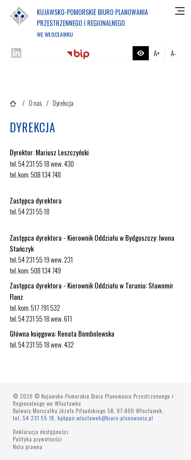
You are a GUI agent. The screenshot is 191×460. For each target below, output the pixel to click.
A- (173, 53)
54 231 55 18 (38, 417)
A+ (157, 53)
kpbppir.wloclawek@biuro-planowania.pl (105, 417)
